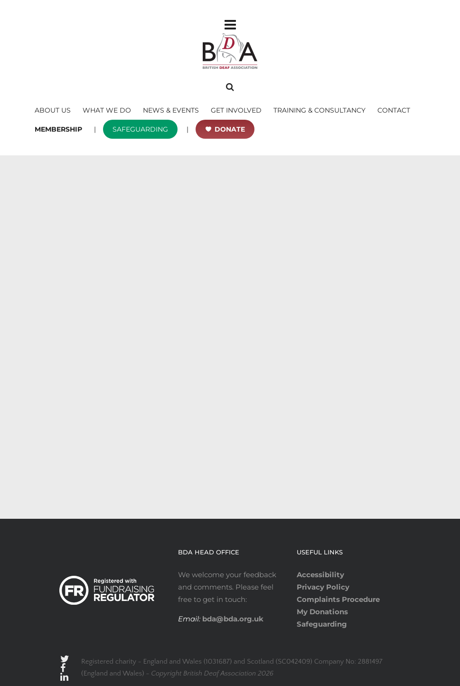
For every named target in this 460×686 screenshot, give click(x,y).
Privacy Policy (323, 586)
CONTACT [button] (393, 110)
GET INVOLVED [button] (236, 110)
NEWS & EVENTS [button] (171, 110)
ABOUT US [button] (53, 110)
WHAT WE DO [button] (107, 110)
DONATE (230, 129)
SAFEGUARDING (140, 129)
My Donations (322, 611)
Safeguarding (322, 624)
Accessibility (320, 574)
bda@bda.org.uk (231, 618)
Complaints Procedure (338, 599)
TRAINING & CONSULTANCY (319, 110)
